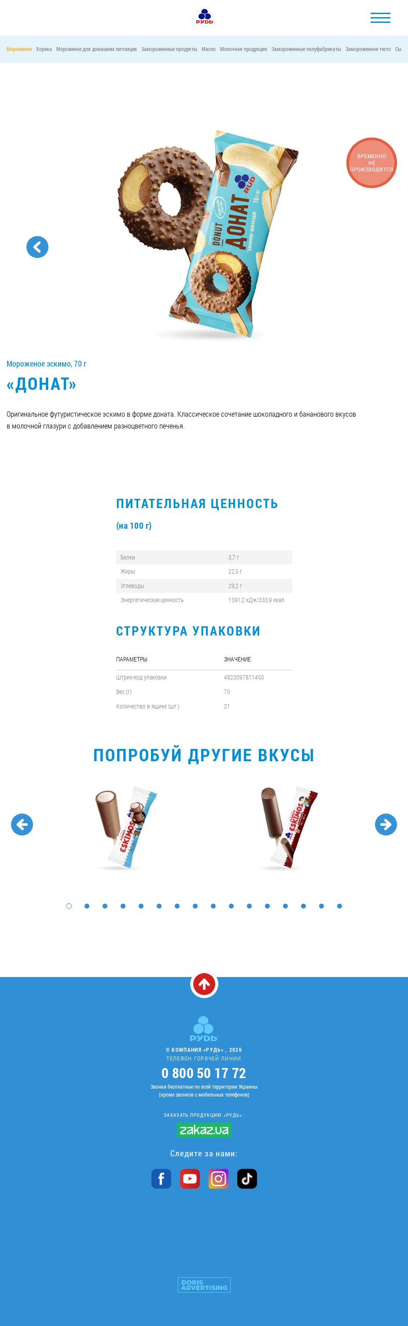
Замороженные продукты (169, 48)
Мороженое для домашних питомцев (96, 48)
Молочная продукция (243, 48)
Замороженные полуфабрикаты (306, 48)
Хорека (44, 48)
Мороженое (19, 48)
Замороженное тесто (368, 48)
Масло (209, 48)
